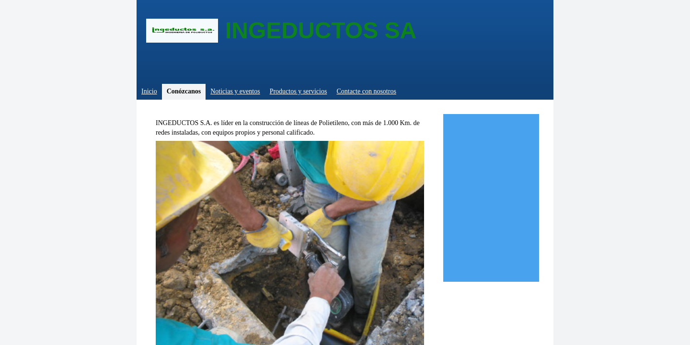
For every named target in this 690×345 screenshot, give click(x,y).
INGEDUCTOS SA (320, 30)
